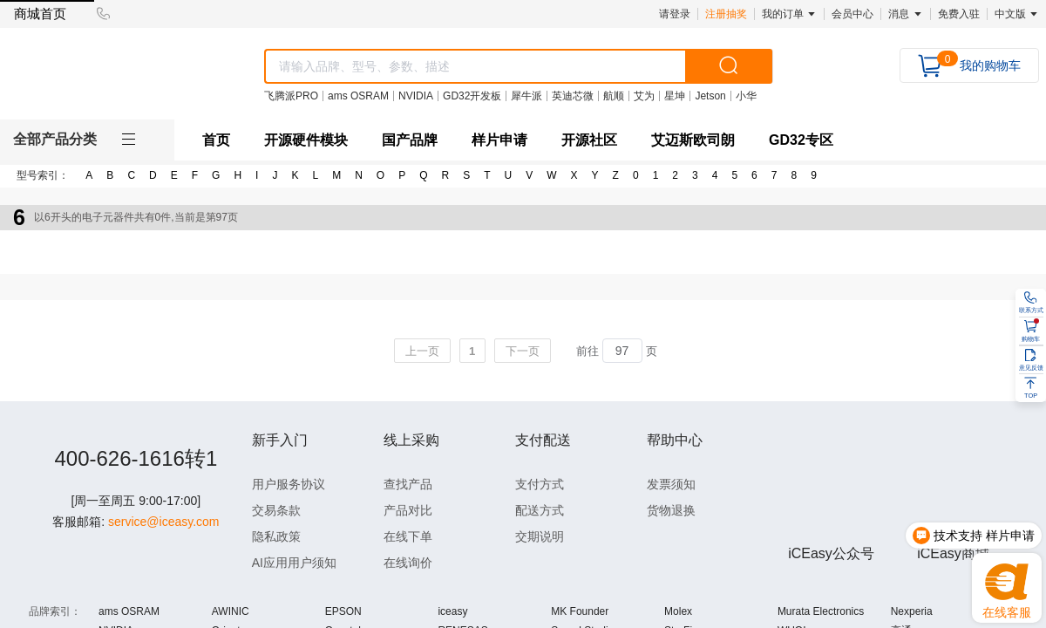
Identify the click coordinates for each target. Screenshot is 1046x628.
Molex (678, 611)
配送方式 (539, 510)
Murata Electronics (821, 611)
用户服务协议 (288, 484)
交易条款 (276, 510)
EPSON (343, 611)
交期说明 (539, 536)
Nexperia (912, 611)
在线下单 (408, 536)
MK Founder (579, 611)
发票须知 (671, 484)
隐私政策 (276, 536)
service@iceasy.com (164, 564)
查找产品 (408, 484)
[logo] (114, 75)
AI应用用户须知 (294, 563)
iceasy (452, 611)
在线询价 (408, 563)
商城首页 (40, 13)
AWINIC (230, 611)
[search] (728, 66)
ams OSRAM (129, 611)
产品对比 (408, 510)
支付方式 (539, 484)
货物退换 (671, 510)
